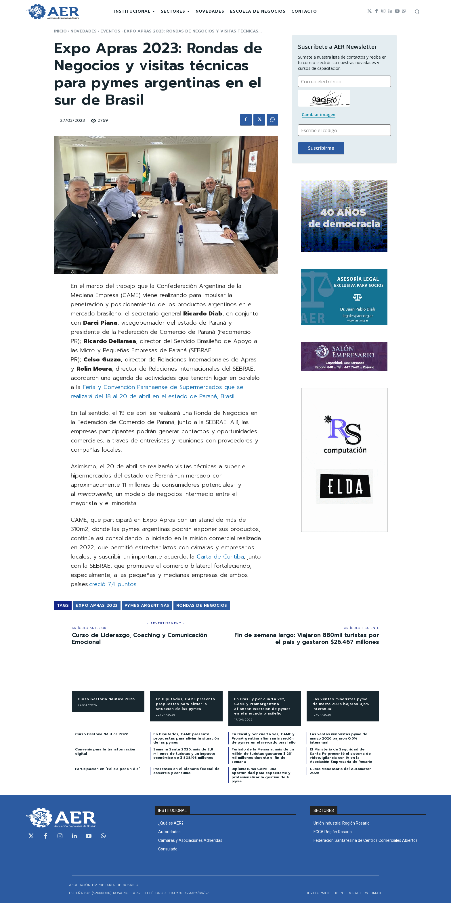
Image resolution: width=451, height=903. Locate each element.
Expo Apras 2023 (97, 605)
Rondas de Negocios (201, 605)
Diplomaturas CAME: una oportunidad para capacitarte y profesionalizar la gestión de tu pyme (261, 775)
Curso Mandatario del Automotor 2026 (340, 770)
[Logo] (52, 11)
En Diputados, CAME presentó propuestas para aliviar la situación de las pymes (185, 703)
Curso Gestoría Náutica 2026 (106, 699)
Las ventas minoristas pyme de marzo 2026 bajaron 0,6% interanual (340, 703)
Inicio (60, 31)
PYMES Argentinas (147, 605)
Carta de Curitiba (220, 556)
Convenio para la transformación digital (105, 751)
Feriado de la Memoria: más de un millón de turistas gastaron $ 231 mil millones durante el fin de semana (263, 755)
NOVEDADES (83, 31)
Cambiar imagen (318, 114)
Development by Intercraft (333, 893)
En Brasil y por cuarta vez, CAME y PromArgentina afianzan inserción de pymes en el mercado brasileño (262, 706)
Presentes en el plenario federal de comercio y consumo (186, 770)
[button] (417, 11)
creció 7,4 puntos (113, 584)
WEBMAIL (373, 893)
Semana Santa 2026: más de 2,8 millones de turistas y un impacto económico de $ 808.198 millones (184, 753)
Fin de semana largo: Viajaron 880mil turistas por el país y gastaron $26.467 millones (306, 638)
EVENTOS (110, 31)
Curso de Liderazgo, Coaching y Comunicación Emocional (139, 638)
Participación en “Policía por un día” (107, 768)
